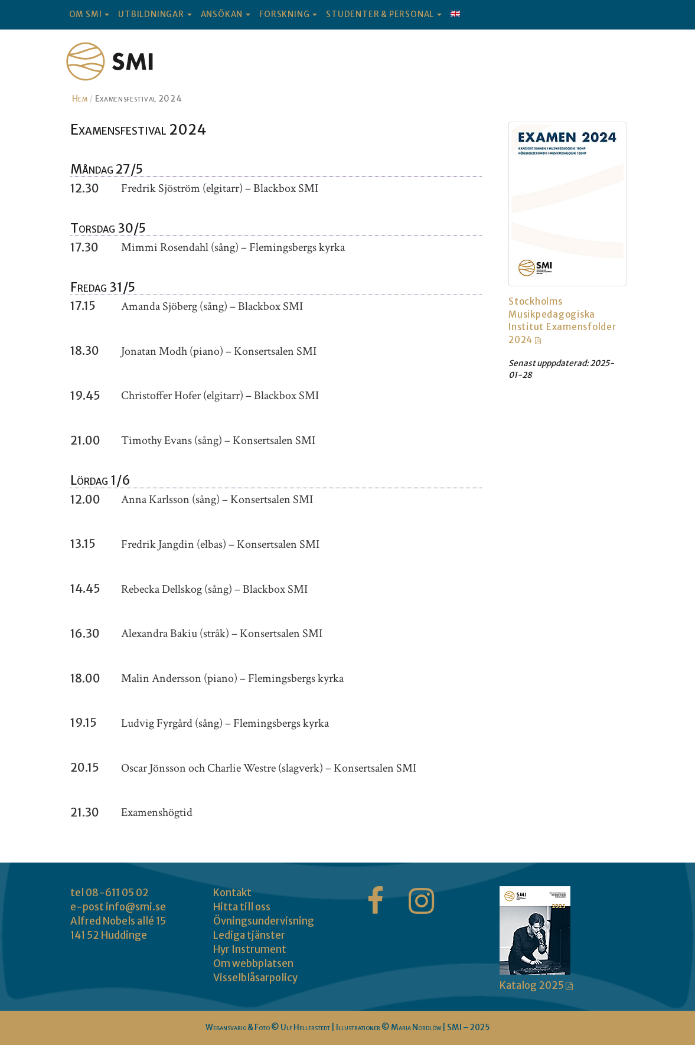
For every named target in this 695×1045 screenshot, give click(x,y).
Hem (80, 98)
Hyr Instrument (249, 949)
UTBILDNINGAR (154, 14)
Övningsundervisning (263, 921)
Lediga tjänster (249, 935)
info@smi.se (136, 906)
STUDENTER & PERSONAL (384, 14)
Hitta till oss (241, 906)
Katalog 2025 (533, 985)
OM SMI (89, 14)
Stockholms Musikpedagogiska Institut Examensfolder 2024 (562, 320)
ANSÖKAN (225, 14)
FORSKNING (288, 14)
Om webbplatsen (253, 963)
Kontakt (232, 892)
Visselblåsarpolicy (255, 977)
